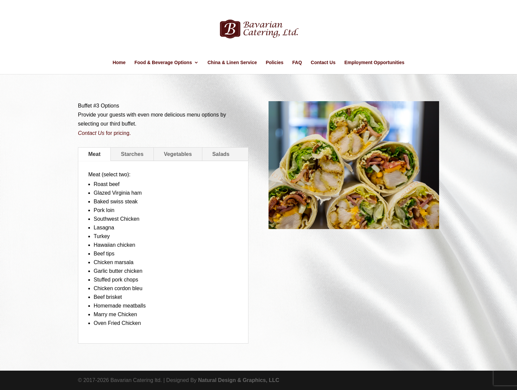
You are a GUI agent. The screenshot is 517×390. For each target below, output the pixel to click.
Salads (221, 154)
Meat (94, 154)
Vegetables (178, 154)
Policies (275, 62)
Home (119, 62)
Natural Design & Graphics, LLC (238, 380)
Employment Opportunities (374, 62)
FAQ (297, 62)
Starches (132, 154)
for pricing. (104, 133)
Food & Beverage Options (163, 62)
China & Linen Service (232, 62)
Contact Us (323, 62)
